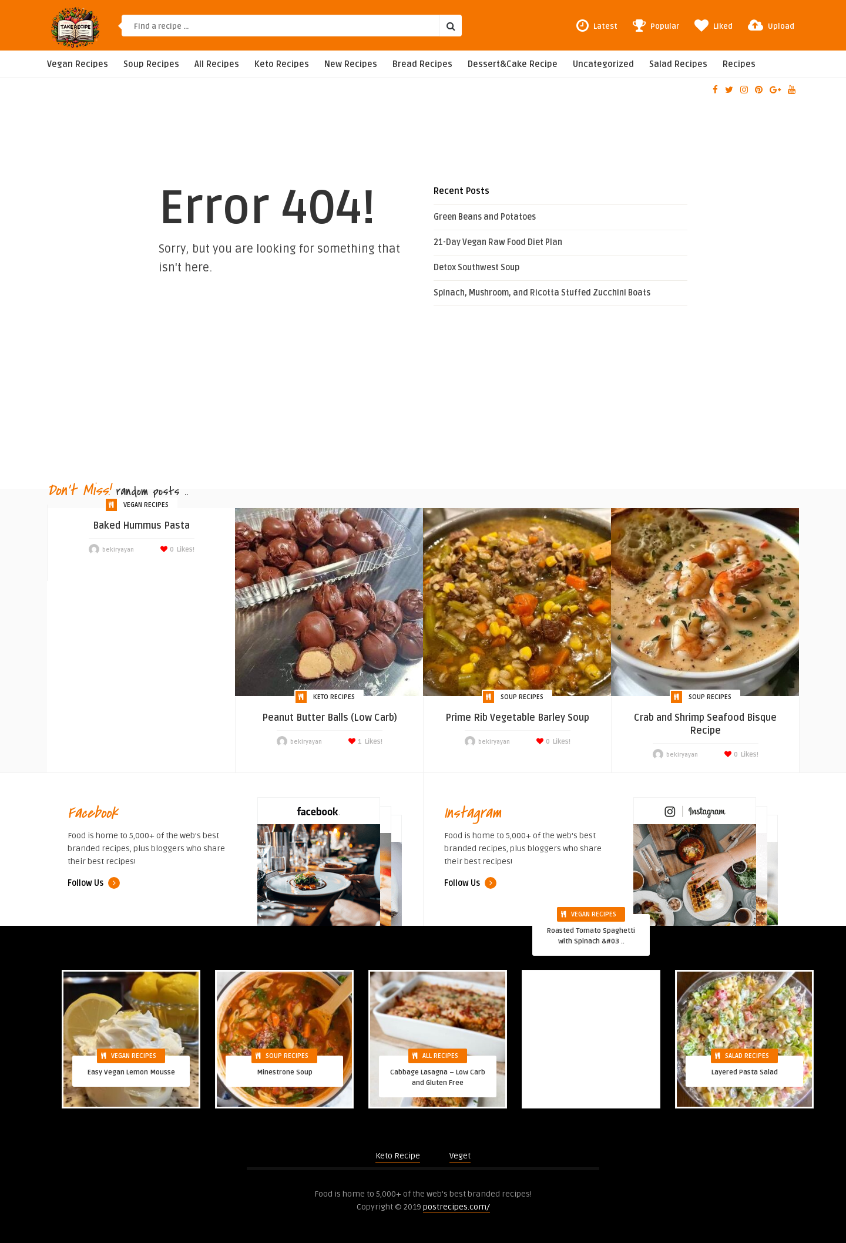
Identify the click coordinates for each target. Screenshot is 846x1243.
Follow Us (94, 883)
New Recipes (350, 64)
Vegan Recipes (77, 64)
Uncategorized (603, 64)
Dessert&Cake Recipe (513, 64)
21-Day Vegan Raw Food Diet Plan (498, 242)
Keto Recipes (281, 64)
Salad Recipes (678, 64)
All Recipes (216, 64)
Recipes (739, 64)
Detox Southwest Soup (476, 268)
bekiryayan (118, 549)
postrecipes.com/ (456, 1207)
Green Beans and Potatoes (485, 217)
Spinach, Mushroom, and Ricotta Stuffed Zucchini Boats (542, 293)
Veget (460, 1156)
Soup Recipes (151, 64)
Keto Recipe (397, 1156)
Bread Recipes (422, 64)
